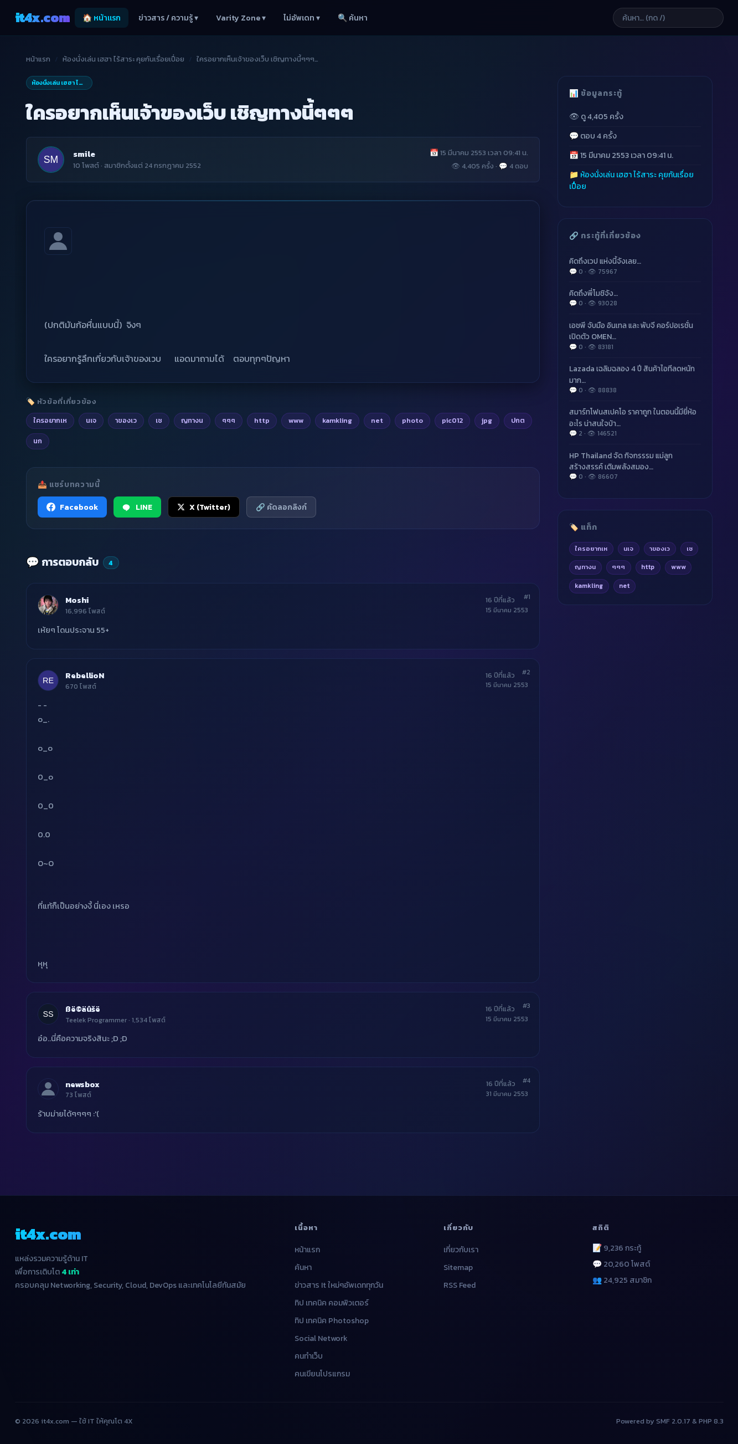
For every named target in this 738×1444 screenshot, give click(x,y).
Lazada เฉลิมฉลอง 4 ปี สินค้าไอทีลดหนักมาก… (635, 379)
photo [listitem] (412, 420)
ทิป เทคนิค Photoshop (332, 1321)
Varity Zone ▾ (241, 18)
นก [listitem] (37, 441)
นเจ (628, 549)
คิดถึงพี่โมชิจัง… (635, 298)
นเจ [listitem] (91, 420)
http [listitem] (262, 420)
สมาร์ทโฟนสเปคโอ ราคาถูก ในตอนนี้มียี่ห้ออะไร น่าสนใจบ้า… (635, 422)
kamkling (589, 586)
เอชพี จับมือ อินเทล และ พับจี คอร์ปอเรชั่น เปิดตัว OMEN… (635, 336)
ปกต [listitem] (518, 420)
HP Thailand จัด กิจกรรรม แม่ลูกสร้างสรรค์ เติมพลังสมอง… (635, 466)
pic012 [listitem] (452, 420)
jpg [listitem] (487, 420)
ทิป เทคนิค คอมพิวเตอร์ (332, 1303)
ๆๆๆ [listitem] (228, 420)
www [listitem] (295, 420)
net (624, 586)
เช (690, 549)
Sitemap (458, 1267)
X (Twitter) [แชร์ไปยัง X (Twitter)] (203, 507)
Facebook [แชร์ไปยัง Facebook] (72, 507)
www (678, 567)
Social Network (321, 1338)
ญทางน (585, 567)
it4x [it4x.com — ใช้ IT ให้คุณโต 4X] (42, 17)
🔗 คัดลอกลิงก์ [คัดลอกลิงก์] (281, 507)
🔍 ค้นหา (353, 18)
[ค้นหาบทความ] (668, 18)
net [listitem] (377, 420)
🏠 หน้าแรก (101, 18)
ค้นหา (303, 1267)
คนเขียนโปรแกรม (322, 1374)
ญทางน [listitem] (192, 420)
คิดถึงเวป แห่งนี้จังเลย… (635, 265)
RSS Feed (459, 1285)
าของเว (659, 549)
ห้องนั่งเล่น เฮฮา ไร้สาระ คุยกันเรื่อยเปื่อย (123, 59)
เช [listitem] (159, 420)
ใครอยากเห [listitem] (50, 420)
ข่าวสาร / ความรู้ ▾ (168, 18)
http (647, 567)
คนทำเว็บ (309, 1356)
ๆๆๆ (618, 567)
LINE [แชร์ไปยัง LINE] (137, 507)
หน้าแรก (38, 59)
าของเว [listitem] (126, 420)
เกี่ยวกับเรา (460, 1250)
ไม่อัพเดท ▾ (301, 18)
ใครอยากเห (591, 549)
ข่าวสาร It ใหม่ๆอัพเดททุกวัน (339, 1285)
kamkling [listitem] (337, 420)
